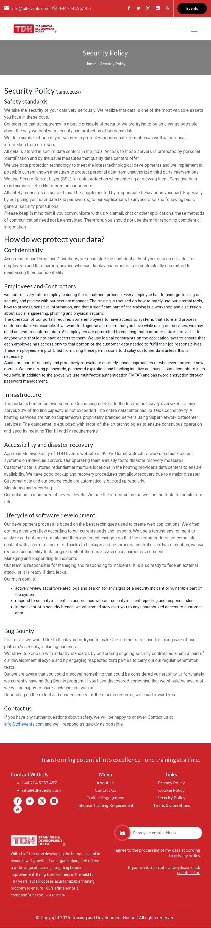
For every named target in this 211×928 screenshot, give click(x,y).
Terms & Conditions (171, 805)
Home (90, 64)
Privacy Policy (171, 782)
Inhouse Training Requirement (105, 805)
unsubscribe (188, 872)
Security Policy (171, 797)
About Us (105, 782)
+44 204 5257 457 (75, 8)
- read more (55, 895)
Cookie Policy (171, 790)
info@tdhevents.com (30, 8)
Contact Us (105, 790)
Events (192, 8)
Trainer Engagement (106, 797)
